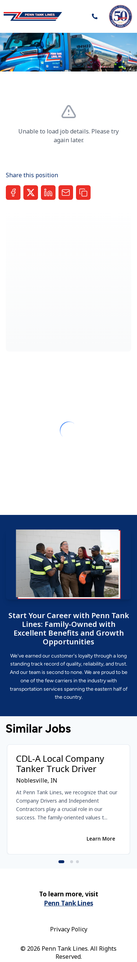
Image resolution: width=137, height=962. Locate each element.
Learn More (101, 838)
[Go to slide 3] (77, 861)
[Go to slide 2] (71, 861)
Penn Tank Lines (68, 903)
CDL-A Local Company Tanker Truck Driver (60, 763)
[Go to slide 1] (61, 861)
